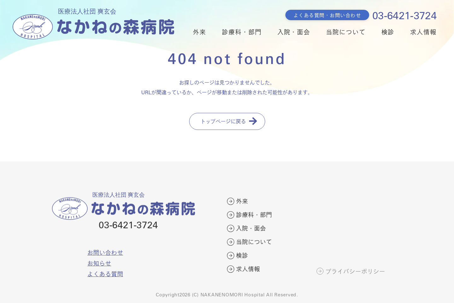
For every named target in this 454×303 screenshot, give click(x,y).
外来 (199, 32)
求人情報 (423, 32)
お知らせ (99, 263)
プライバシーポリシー (355, 271)
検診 (388, 32)
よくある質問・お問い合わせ (327, 15)
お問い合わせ (105, 252)
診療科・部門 (241, 32)
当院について (345, 32)
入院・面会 (294, 32)
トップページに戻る (223, 121)
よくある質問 (105, 273)
